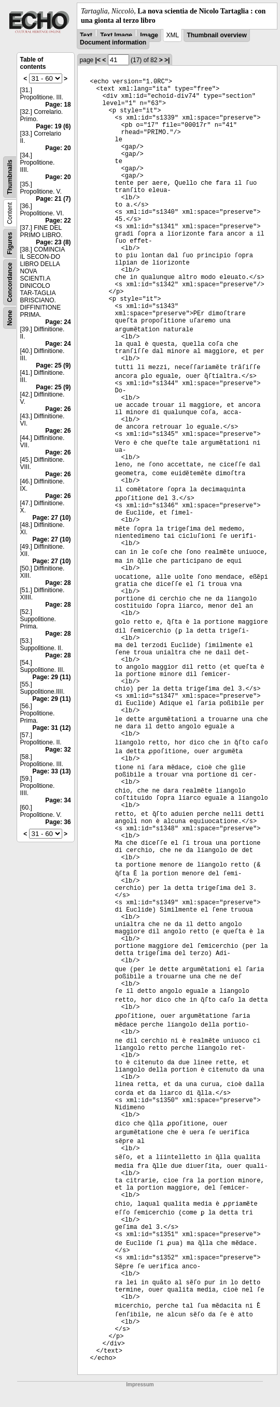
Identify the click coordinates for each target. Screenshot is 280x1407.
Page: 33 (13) (52, 771)
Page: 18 (58, 104)
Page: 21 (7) (53, 198)
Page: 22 (58, 220)
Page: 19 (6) (53, 126)
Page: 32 (58, 749)
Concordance (9, 282)
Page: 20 (58, 148)
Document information (113, 42)
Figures (9, 243)
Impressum (139, 1384)
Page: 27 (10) (52, 517)
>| (167, 60)
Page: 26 (58, 409)
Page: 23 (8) (53, 242)
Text (86, 35)
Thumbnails (9, 177)
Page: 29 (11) (52, 677)
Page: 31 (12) (52, 727)
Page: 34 (58, 800)
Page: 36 (58, 822)
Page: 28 (58, 583)
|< (98, 60)
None (9, 318)
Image (149, 35)
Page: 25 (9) (53, 365)
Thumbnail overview (216, 35)
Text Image (116, 35)
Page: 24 (58, 322)
